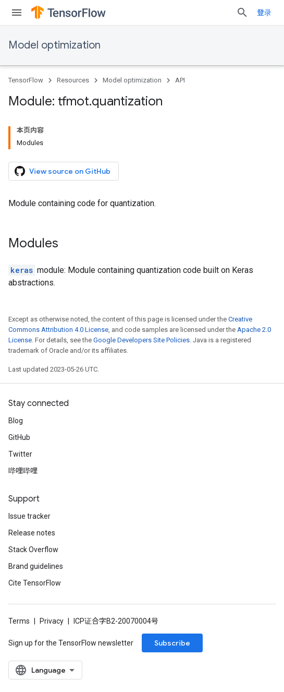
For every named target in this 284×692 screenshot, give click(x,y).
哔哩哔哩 (23, 471)
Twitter (20, 454)
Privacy (52, 621)
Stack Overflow (33, 549)
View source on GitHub (62, 171)
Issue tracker (29, 516)
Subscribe (172, 643)
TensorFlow (25, 80)
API (180, 80)
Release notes (31, 533)
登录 (264, 12)
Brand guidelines (35, 566)
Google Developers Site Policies (141, 340)
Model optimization (54, 45)
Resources (73, 80)
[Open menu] (16, 12)
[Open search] (242, 12)
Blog (15, 420)
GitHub (19, 437)
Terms (19, 621)
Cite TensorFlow (34, 583)
